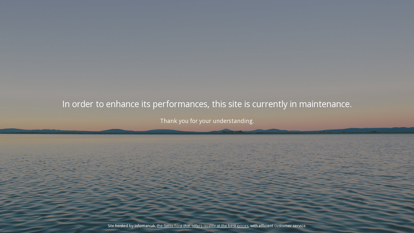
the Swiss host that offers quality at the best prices (202, 225)
